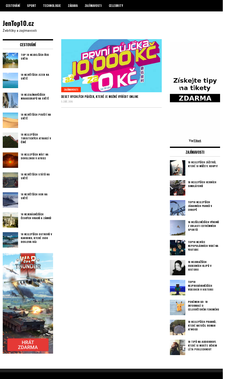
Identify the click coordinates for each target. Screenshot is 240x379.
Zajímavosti (93, 5)
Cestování (13, 5)
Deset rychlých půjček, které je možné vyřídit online (100, 96)
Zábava (73, 5)
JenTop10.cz (18, 23)
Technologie (52, 5)
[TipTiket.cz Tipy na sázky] (195, 140)
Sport (31, 5)
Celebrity (116, 5)
